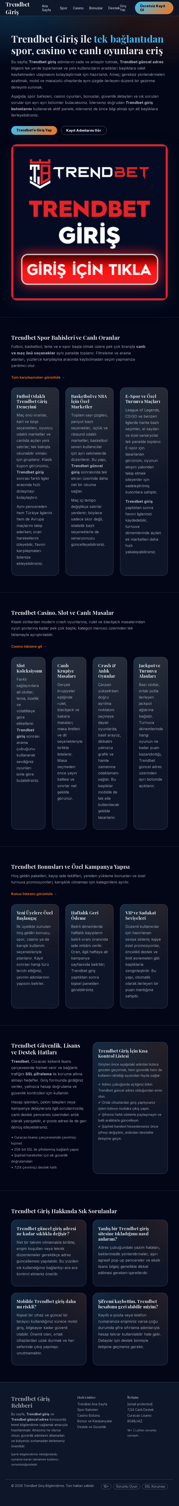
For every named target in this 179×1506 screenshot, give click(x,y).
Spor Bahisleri (87, 1410)
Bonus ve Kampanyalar (94, 1421)
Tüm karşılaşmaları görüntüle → (38, 377)
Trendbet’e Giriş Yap (34, 130)
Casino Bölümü (88, 1415)
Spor (63, 8)
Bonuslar (96, 8)
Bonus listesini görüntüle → (34, 894)
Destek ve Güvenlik (91, 1427)
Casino (78, 8)
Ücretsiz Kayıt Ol (152, 8)
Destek (114, 8)
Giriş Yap (123, 8)
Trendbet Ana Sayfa (92, 1404)
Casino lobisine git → (28, 646)
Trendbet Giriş (17, 8)
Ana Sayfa (46, 8)
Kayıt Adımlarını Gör (83, 130)
